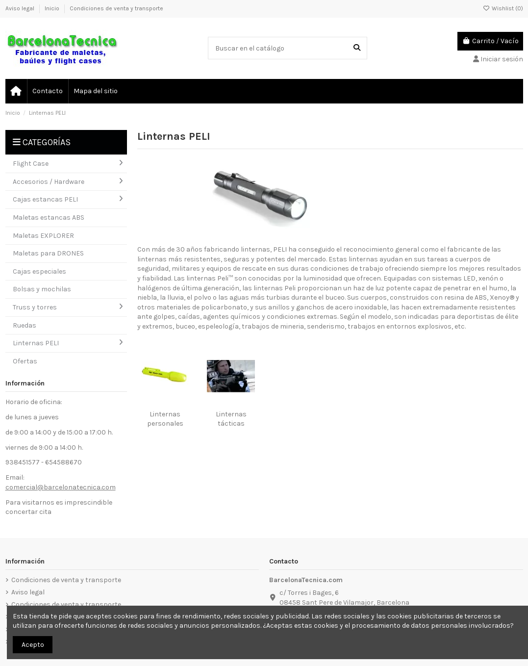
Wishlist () (503, 8)
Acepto (33, 644)
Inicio (53, 8)
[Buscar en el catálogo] (357, 48)
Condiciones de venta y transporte (116, 8)
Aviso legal (20, 8)
